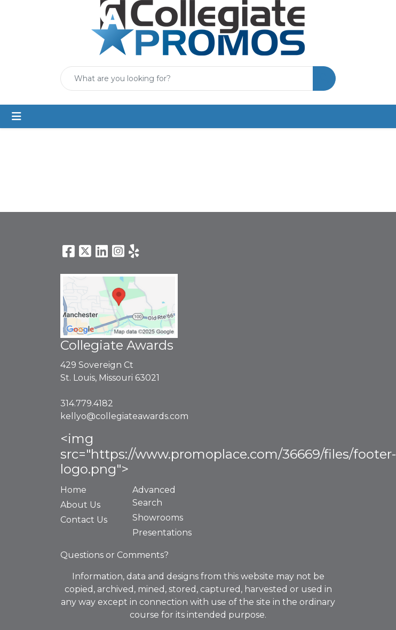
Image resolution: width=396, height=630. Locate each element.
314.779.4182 (86, 403)
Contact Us (83, 520)
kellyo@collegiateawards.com (124, 416)
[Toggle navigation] (16, 116)
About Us (80, 505)
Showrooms (157, 518)
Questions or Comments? (114, 555)
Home (73, 490)
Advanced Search (154, 496)
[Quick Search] (186, 78)
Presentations (162, 532)
